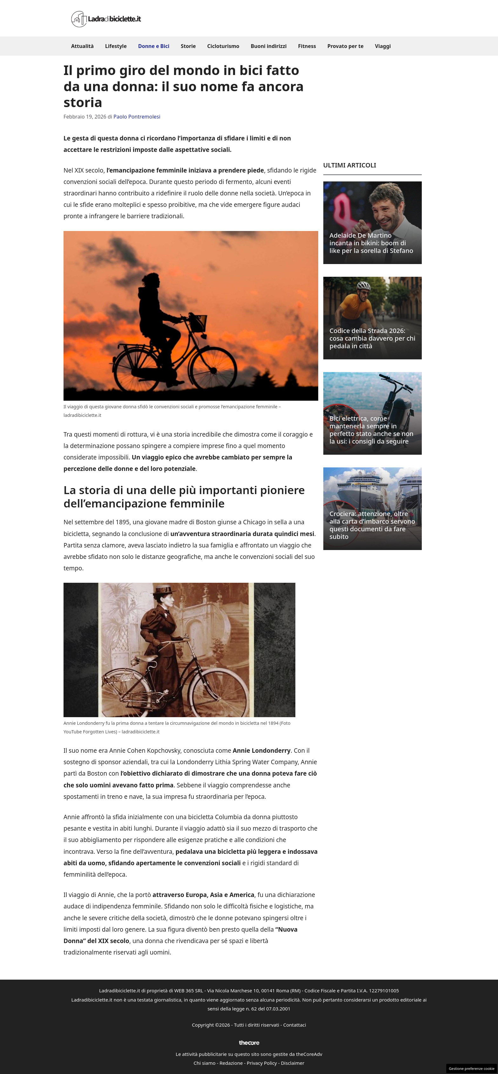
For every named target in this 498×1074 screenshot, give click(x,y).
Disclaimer (292, 1063)
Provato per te (345, 46)
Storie (188, 46)
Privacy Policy (262, 1063)
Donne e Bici (153, 46)
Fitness (307, 46)
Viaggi (383, 46)
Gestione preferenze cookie (472, 1068)
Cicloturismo (223, 46)
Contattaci (294, 1025)
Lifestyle (116, 46)
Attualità (82, 46)
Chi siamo (205, 1063)
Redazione (231, 1063)
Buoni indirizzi (269, 46)
